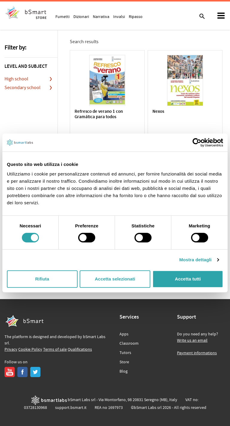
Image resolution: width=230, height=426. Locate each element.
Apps (123, 334)
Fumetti (62, 16)
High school (16, 79)
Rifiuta (42, 278)
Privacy (10, 349)
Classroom (129, 343)
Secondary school (22, 88)
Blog (123, 371)
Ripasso (136, 16)
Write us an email (192, 340)
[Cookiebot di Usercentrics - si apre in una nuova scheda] (197, 142)
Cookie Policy (30, 349)
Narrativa (101, 16)
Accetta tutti (188, 278)
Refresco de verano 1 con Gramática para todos (99, 114)
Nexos (158, 112)
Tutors (125, 353)
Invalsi (119, 16)
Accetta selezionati (115, 278)
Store (124, 362)
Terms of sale (55, 349)
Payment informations (197, 353)
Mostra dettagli (195, 259)
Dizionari (81, 16)
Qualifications (80, 349)
